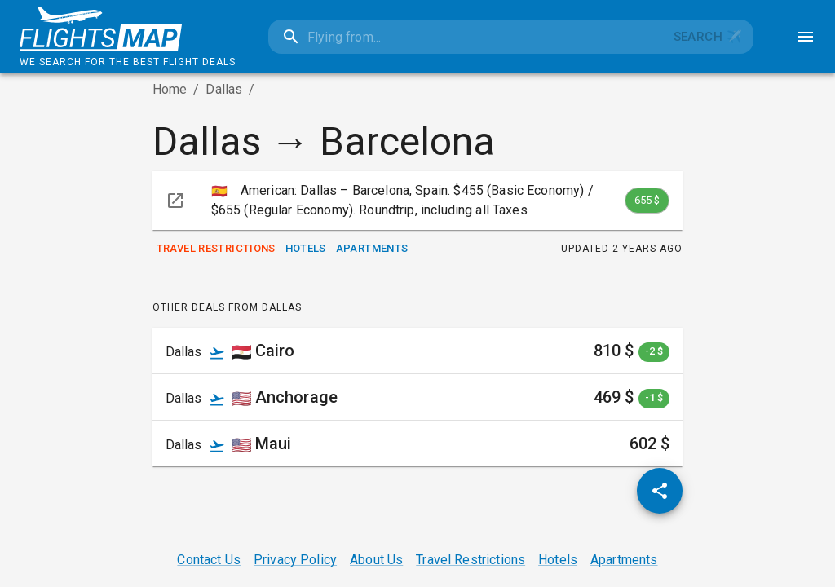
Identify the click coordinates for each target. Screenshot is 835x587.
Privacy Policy (295, 559)
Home (170, 89)
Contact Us (209, 559)
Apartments (372, 249)
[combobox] (465, 36)
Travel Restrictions (216, 249)
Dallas (223, 89)
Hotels (306, 249)
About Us (376, 559)
